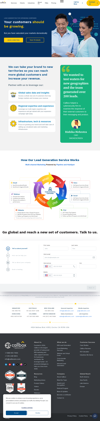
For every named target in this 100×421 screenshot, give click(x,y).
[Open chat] (95, 416)
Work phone (47, 263)
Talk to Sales (35, 40)
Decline (38, 413)
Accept (16, 413)
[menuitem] (61, 3)
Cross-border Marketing (61, 359)
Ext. (81, 263)
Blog (35, 377)
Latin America (84, 383)
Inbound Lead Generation (61, 364)
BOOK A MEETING (14, 40)
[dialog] (27, 406)
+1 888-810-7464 (11, 353)
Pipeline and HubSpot (65, 165)
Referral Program (62, 388)
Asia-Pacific (84, 380)
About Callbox (61, 377)
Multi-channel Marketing (35, 165)
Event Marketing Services (62, 349)
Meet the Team (62, 380)
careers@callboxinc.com (84, 316)
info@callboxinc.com (67, 310)
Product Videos (39, 383)
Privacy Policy (25, 295)
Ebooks (36, 389)
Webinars (37, 393)
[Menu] (61, 1)
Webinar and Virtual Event (63, 354)
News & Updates (62, 391)
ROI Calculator (84, 352)
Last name (74, 245)
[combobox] (48, 266)
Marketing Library (39, 380)
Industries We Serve (86, 355)
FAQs (91, 416)
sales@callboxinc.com (66, 316)
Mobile (46, 272)
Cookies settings (27, 407)
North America (84, 377)
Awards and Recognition (61, 384)
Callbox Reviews (85, 348)
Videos (36, 386)
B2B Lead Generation (64, 345)
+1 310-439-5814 (11, 356)
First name (47, 245)
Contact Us (60, 398)
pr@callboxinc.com (83, 310)
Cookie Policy (83, 416)
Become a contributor (64, 395)
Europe (82, 386)
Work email (47, 254)
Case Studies (84, 345)
